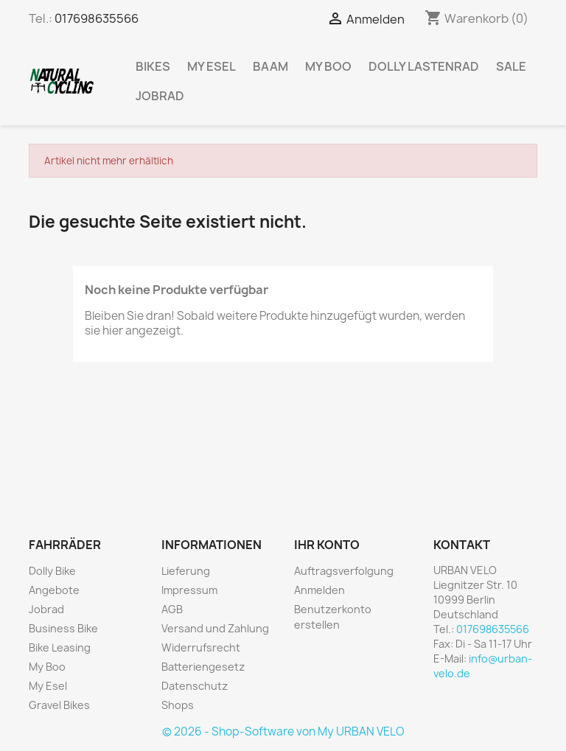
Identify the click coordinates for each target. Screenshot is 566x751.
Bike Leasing (60, 647)
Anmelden (319, 590)
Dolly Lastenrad (423, 66)
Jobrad (160, 96)
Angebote (54, 590)
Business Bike (63, 628)
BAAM (270, 66)
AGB (172, 609)
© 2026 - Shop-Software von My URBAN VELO (283, 731)
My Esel (211, 66)
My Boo (328, 66)
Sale (511, 66)
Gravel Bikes (59, 705)
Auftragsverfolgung (344, 571)
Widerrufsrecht (200, 647)
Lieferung (185, 571)
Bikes (153, 66)
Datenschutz (194, 686)
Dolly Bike (52, 571)
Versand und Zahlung (215, 628)
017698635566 (97, 18)
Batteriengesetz (203, 667)
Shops (177, 705)
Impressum (189, 590)
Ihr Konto (327, 545)
